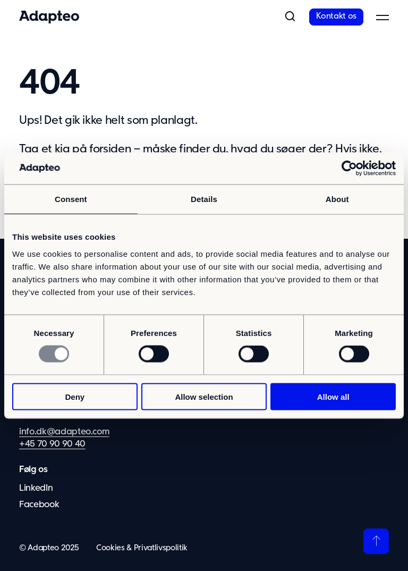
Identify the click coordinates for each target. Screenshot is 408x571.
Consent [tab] (71, 199)
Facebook (39, 505)
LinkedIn (36, 488)
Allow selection (204, 396)
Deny (74, 396)
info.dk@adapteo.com (64, 431)
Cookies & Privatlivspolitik (142, 548)
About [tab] (337, 199)
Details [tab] (204, 199)
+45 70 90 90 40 (52, 444)
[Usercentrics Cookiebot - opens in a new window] (349, 169)
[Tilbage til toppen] (376, 541)
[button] (290, 17)
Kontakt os (336, 16)
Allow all (333, 396)
